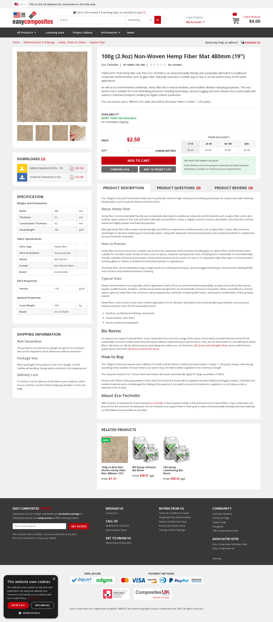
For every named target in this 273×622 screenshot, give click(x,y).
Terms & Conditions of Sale (174, 513)
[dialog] (31, 596)
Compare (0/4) (119, 169)
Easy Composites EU (223, 548)
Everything (134, 20)
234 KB (77, 177)
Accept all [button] (18, 605)
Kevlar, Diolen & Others (72, 42)
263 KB (77, 168)
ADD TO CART (138, 160)
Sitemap (216, 558)
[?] (144, 12)
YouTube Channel (222, 513)
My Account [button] (194, 22)
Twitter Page (219, 522)
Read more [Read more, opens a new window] (33, 598)
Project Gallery (82, 32)
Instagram (217, 526)
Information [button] (109, 32)
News (130, 32)
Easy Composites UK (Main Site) (229, 544)
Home (16, 42)
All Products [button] (25, 32)
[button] (236, 18)
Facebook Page (220, 518)
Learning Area (55, 32)
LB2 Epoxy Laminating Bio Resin (211, 345)
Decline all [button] (42, 605)
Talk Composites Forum (225, 530)
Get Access (78, 526)
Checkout (254, 16)
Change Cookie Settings (172, 529)
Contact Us (252, 42)
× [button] (53, 579)
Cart (246, 16)
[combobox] (91, 20)
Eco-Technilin (156, 403)
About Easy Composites (119, 542)
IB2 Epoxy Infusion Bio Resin (143, 348)
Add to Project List (158, 169)
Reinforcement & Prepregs (39, 42)
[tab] (123, 188)
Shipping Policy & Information (175, 517)
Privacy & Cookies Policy (172, 525)
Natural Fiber (97, 42)
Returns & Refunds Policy (173, 521)
